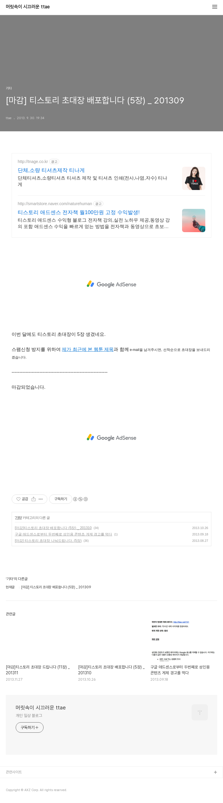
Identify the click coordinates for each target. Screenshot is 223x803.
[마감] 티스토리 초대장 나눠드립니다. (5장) (48, 541)
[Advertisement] (111, 284)
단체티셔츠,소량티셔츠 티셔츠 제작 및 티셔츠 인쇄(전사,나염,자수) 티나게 (92, 181)
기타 (18, 518)
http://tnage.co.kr (33, 161)
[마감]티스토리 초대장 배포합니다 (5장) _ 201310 (53, 528)
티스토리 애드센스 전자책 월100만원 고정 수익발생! (79, 212)
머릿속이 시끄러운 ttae (28, 7)
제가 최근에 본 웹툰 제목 (88, 349)
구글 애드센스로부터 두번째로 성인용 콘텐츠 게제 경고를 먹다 (63, 534)
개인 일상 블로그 (29, 715)
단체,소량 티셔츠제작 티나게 (51, 170)
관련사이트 (14, 772)
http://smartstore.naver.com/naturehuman (55, 203)
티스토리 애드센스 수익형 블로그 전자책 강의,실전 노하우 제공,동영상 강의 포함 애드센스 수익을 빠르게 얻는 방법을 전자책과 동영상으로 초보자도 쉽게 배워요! (94, 224)
